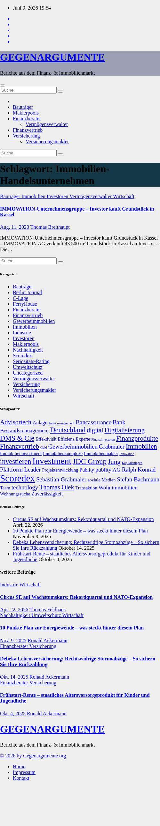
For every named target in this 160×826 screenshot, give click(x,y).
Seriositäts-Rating (31, 361)
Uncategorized (28, 373)
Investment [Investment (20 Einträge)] (51, 461)
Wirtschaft (123, 196)
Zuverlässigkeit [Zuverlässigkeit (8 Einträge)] (47, 493)
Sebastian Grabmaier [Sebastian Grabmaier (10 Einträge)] (61, 479)
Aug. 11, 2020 (14, 227)
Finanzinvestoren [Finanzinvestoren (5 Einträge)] (103, 439)
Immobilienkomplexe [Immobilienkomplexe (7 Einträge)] (63, 453)
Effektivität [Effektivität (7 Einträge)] (46, 439)
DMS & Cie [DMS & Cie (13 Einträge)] (17, 438)
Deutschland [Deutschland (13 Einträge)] (68, 430)
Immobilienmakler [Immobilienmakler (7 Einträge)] (101, 453)
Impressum (24, 772)
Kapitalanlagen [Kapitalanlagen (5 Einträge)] (132, 463)
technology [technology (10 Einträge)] (25, 487)
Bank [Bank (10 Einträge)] (119, 422)
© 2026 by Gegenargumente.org (33, 755)
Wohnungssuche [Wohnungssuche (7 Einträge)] (15, 493)
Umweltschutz (27, 367)
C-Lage (20, 298)
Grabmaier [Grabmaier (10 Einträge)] (111, 446)
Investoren (58, 196)
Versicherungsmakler (47, 141)
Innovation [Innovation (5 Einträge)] (126, 454)
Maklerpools (26, 112)
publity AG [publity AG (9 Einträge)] (107, 469)
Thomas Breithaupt (50, 227)
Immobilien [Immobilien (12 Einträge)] (141, 446)
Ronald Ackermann (48, 640)
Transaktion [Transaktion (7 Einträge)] (86, 487)
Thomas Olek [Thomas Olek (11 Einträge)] (56, 487)
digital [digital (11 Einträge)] (95, 430)
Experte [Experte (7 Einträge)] (83, 439)
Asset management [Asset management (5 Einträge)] (62, 423)
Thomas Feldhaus (47, 609)
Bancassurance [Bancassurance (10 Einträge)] (93, 422)
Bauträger (23, 107)
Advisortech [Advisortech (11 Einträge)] (15, 422)
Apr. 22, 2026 (14, 609)
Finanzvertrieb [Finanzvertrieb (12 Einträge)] (19, 446)
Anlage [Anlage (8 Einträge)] (40, 422)
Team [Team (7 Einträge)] (5, 487)
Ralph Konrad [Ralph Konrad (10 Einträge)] (139, 469)
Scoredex (22, 355)
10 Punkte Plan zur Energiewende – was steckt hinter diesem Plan (80, 530)
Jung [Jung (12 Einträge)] (114, 461)
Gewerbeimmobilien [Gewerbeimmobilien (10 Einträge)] (73, 446)
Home (19, 766)
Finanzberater (27, 118)
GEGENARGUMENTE (52, 57)
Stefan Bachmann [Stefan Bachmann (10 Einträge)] (138, 479)
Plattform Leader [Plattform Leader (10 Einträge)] (20, 469)
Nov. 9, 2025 (13, 640)
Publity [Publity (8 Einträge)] (86, 470)
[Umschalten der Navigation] (2, 85)
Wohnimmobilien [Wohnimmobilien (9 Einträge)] (118, 487)
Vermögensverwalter (47, 124)
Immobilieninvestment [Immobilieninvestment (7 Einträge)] (21, 453)
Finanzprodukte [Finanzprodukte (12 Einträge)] (137, 438)
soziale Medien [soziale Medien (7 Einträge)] (102, 479)
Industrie (22, 332)
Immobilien (34, 196)
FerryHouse (25, 304)
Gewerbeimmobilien (34, 321)
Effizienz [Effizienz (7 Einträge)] (66, 439)
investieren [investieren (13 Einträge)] (15, 461)
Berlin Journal (27, 292)
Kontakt (21, 778)
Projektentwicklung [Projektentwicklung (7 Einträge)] (60, 470)
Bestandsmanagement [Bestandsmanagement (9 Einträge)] (24, 430)
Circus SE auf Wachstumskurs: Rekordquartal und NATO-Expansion (83, 519)
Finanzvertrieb (28, 130)
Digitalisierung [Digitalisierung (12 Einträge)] (124, 430)
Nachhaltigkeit (28, 350)
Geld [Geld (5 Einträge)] (43, 447)
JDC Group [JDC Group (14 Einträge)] (90, 461)
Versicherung (26, 135)
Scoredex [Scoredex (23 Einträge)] (17, 478)
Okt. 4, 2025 (13, 713)
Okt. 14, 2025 (14, 677)
